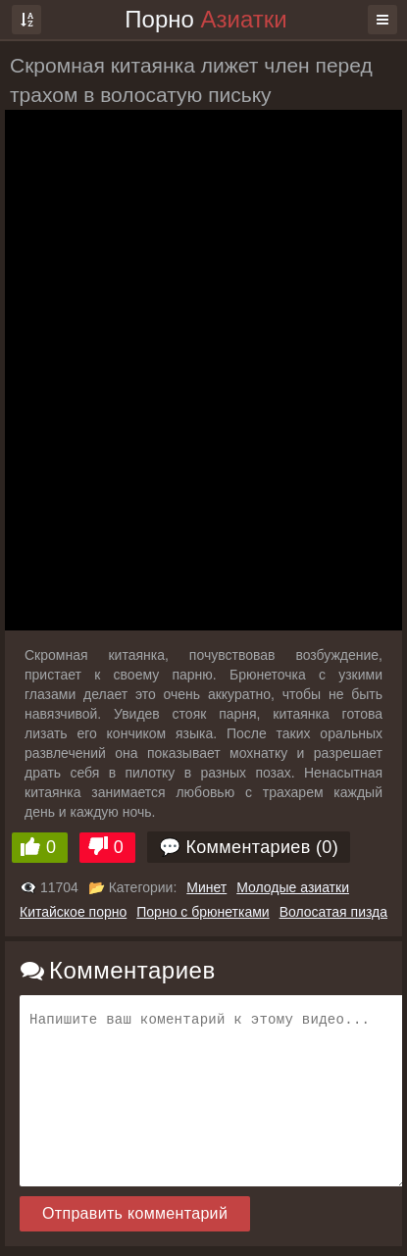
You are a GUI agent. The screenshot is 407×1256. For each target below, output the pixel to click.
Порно (205, 19)
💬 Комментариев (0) (248, 847)
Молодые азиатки (292, 887)
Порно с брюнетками (202, 912)
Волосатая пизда (333, 912)
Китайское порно (73, 912)
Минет (206, 887)
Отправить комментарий (135, 1213)
